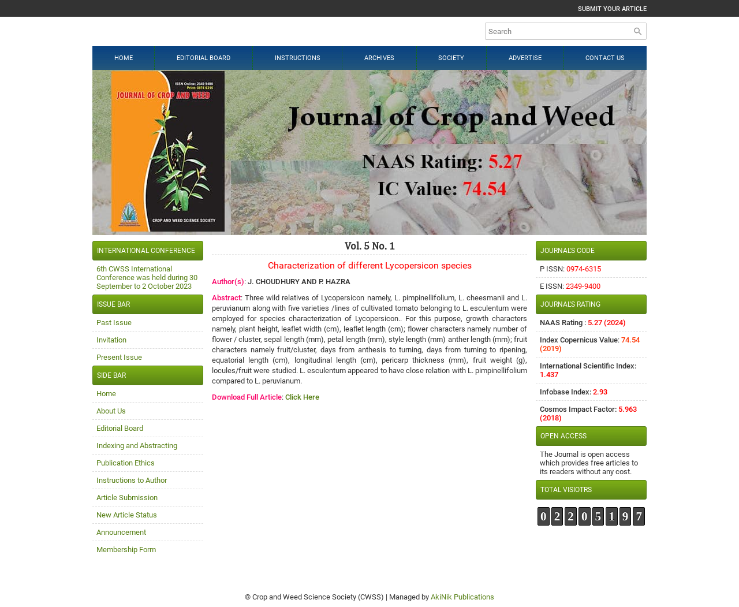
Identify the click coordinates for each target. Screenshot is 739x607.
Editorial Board (203, 58)
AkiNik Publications (462, 597)
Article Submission (127, 497)
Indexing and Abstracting (136, 445)
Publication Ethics (125, 463)
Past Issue (114, 322)
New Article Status (126, 515)
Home (123, 58)
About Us (111, 411)
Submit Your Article (612, 9)
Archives (379, 58)
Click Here (302, 397)
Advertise (525, 58)
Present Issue (119, 357)
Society (451, 58)
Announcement (121, 532)
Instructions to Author (131, 480)
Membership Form (126, 549)
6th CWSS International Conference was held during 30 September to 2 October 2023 (146, 278)
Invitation (111, 340)
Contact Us (605, 58)
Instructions (297, 58)
